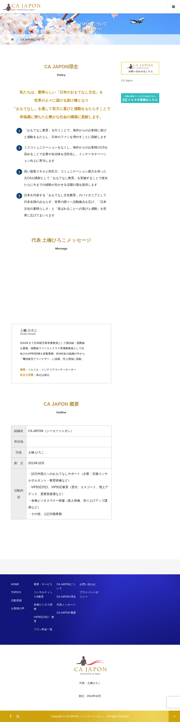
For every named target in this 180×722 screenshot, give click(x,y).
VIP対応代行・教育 (44, 619)
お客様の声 (17, 608)
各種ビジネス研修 (43, 606)
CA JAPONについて (66, 586)
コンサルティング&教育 (43, 594)
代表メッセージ (66, 604)
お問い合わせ (88, 584)
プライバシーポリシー (89, 594)
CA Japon (127, 80)
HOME (15, 584)
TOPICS (16, 592)
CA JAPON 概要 (66, 612)
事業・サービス (43, 584)
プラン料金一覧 (43, 629)
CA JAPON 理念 (66, 596)
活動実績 (16, 600)
